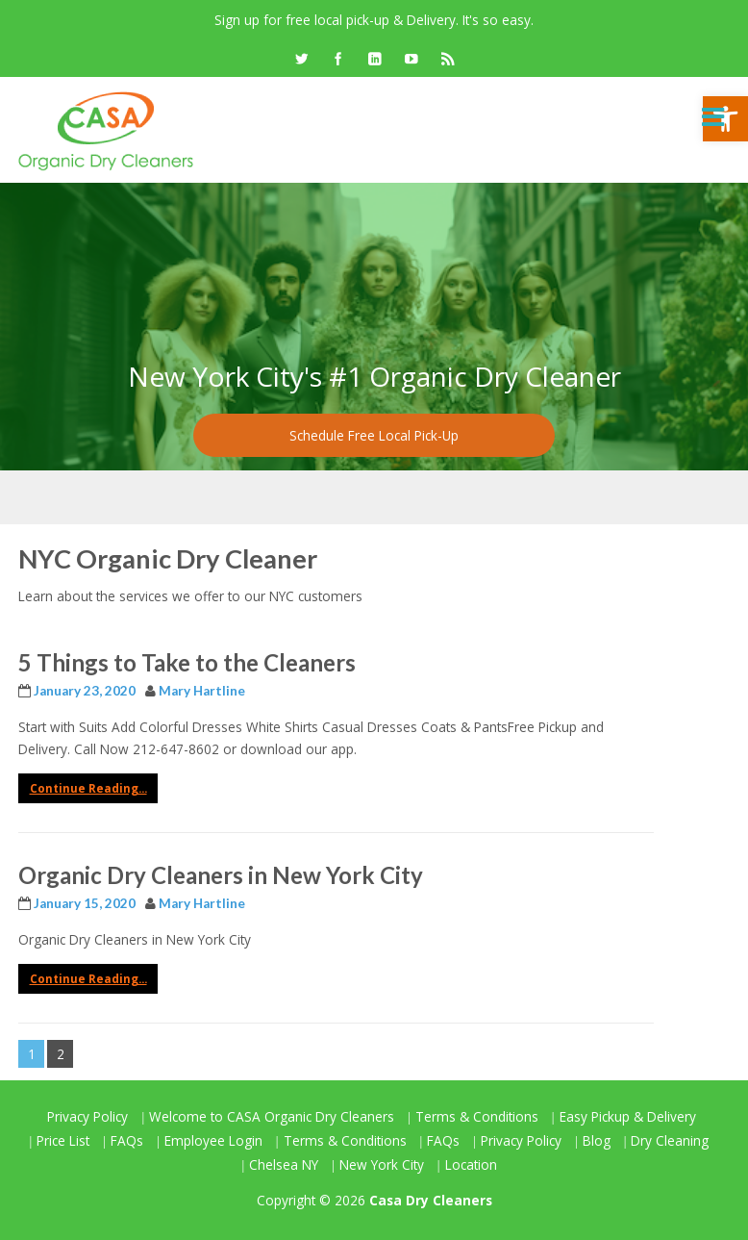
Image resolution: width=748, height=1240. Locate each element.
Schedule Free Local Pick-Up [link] (374, 435)
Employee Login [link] (213, 1140)
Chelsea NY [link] (283, 1164)
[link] (301, 59)
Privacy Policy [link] (87, 1116)
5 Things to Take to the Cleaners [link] (187, 662)
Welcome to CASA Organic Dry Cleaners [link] (271, 1116)
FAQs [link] (127, 1140)
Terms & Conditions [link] (476, 1116)
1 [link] (32, 1054)
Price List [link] (63, 1140)
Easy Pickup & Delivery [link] (628, 1116)
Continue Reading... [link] (88, 788)
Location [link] (471, 1164)
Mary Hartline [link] (202, 690)
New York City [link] (381, 1164)
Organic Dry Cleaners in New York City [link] (220, 875)
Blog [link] (597, 1140)
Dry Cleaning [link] (670, 1140)
